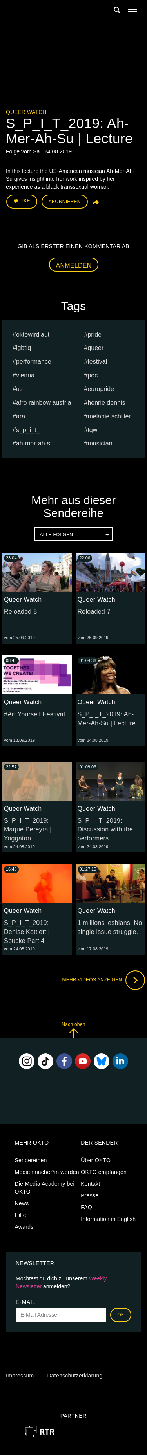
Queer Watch (26, 112)
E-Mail (26, 1302)
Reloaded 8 (20, 611)
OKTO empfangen (104, 1172)
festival (97, 361)
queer (95, 347)
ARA (20, 416)
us (19, 389)
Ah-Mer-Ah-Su (35, 443)
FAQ (86, 1207)
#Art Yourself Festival (34, 714)
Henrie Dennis (106, 402)
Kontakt (90, 1184)
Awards (24, 1227)
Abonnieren (65, 201)
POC (92, 375)
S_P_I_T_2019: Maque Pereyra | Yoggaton (28, 829)
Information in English (108, 1219)
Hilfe (20, 1215)
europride (100, 389)
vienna (25, 375)
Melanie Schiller (109, 416)
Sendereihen (31, 1160)
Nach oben (73, 1030)
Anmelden (74, 265)
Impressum (20, 1375)
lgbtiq (23, 347)
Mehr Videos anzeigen (103, 980)
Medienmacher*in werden (47, 1172)
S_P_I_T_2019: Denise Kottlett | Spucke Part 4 (27, 932)
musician (99, 443)
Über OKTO (96, 1160)
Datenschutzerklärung (74, 1375)
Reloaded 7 (94, 611)
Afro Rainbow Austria (43, 402)
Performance (33, 361)
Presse (89, 1195)
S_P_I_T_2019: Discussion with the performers (105, 829)
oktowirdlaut (32, 334)
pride (94, 334)
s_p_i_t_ (28, 430)
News (22, 1203)
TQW (92, 430)
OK (120, 1315)
